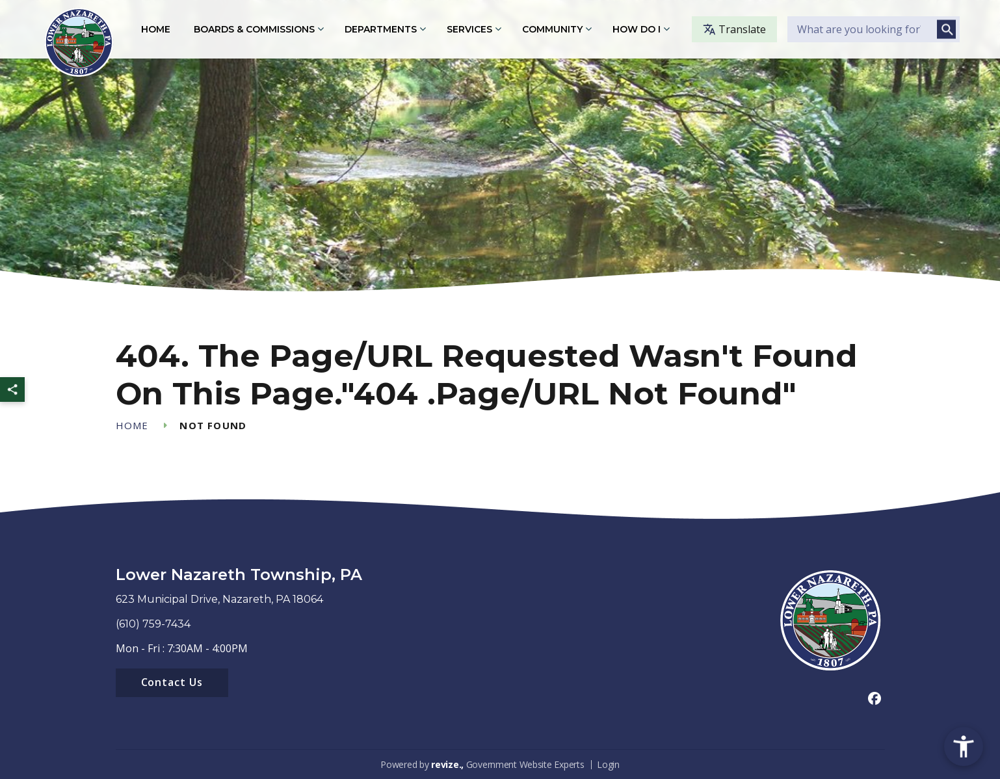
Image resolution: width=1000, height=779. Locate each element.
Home (155, 29)
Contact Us (172, 682)
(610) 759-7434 (153, 624)
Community (552, 29)
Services (469, 29)
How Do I (636, 29)
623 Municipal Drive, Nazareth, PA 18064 (219, 599)
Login (608, 764)
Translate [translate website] (734, 29)
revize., (447, 764)
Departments (381, 29)
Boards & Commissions (254, 29)
